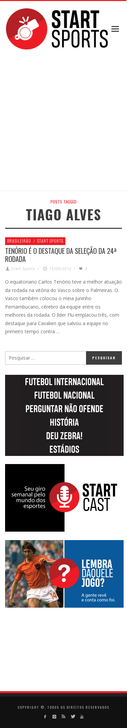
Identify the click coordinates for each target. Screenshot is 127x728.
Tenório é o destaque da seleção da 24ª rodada (61, 255)
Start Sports (50, 241)
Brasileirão (19, 241)
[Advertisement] (63, 121)
